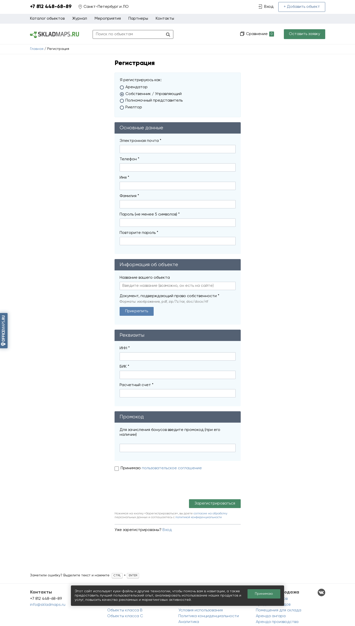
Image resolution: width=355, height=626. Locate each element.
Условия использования (200, 610)
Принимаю (131, 468)
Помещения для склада (278, 610)
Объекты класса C (125, 616)
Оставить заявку (304, 34)
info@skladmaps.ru (47, 605)
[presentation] (153, 487)
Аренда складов (272, 599)
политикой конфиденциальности (198, 517)
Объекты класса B (125, 610)
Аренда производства (277, 622)
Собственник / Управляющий (153, 94)
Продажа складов (273, 605)
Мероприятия (108, 19)
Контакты (165, 19)
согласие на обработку (210, 513)
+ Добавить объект (302, 7)
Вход (167, 530)
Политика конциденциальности (208, 616)
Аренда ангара (271, 616)
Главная (36, 49)
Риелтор (133, 107)
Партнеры (138, 19)
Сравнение (259, 34)
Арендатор (136, 87)
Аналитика (188, 622)
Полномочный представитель (154, 101)
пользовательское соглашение (172, 468)
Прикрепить (136, 311)
